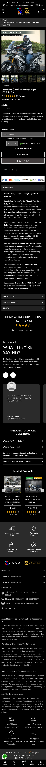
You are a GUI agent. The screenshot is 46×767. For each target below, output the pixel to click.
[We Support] (34, 738)
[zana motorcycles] (13, 564)
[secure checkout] (12, 547)
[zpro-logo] (27, 11)
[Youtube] (40, 5)
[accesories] (34, 547)
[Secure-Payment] (34, 722)
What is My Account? (11, 447)
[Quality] (11, 738)
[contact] (16, 2)
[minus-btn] (8, 143)
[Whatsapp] (42, 5)
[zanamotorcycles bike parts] (34, 752)
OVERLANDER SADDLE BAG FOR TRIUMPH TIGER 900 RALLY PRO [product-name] (33, 499)
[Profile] (31, 763)
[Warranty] (12, 531)
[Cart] (42, 11)
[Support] (40, 763)
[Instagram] (37, 5)
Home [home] (3, 20)
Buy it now (23, 161)
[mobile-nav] (3, 11)
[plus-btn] (16, 143)
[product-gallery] (14, 79)
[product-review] (13, 96)
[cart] (23, 763)
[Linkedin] (16, 170)
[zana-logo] (20, 11)
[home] (5, 763)
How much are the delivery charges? (17, 461)
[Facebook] (35, 5)
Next (43, 79)
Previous (2, 79)
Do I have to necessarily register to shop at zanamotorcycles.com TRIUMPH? (20, 454)
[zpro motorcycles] (32, 564)
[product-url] (12, 484)
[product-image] (5, 79)
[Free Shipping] (11, 722)
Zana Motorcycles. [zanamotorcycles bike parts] (26, 756)
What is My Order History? (13, 441)
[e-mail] (18, 5)
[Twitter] (13, 170)
